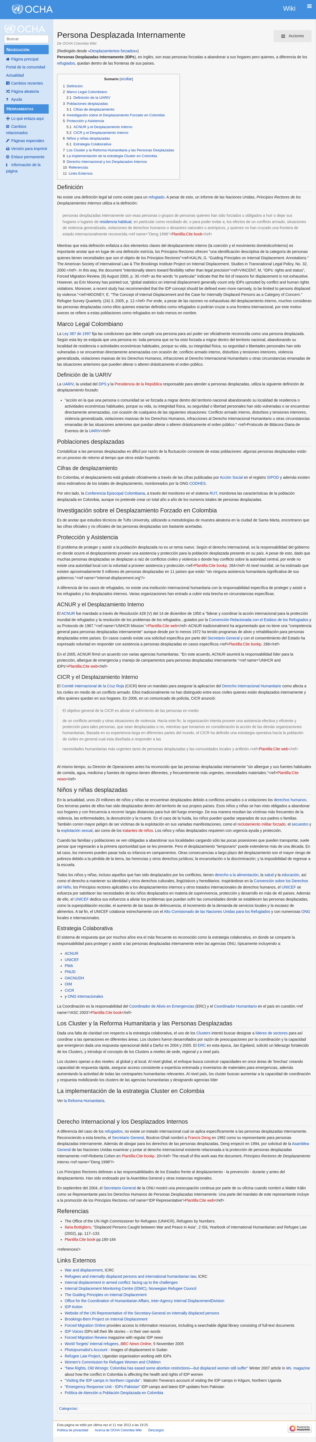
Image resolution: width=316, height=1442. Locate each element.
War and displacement (84, 1270)
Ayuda (16, 99)
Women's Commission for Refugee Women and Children (113, 1362)
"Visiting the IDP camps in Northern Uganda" (102, 1380)
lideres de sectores (272, 1033)
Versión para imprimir (29, 148)
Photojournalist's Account (86, 1350)
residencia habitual (115, 222)
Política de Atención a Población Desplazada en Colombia (114, 1393)
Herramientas (19, 108)
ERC (202, 1045)
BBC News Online (136, 1344)
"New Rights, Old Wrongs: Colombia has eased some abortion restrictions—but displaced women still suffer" (156, 1368)
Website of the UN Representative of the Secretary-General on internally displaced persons (142, 1313)
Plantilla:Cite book (186, 234)
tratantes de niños (137, 830)
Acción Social (231, 477)
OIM (68, 984)
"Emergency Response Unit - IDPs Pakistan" (103, 1387)
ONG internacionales (85, 996)
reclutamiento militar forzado (262, 824)
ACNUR (68, 613)
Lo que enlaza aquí (27, 118)
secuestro (300, 824)
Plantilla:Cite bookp (210, 565)
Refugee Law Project (82, 1356)
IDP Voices (74, 1331)
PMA (69, 966)
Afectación (120, 1408)
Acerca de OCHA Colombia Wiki (118, 1430)
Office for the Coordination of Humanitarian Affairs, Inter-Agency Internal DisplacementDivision (144, 1301)
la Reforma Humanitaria (84, 1100)
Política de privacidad (72, 1430)
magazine (298, 1368)
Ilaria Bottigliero (78, 1227)
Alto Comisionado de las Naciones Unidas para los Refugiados (217, 911)
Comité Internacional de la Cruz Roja (93, 686)
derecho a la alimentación (236, 875)
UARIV (68, 384)
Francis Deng (199, 1137)
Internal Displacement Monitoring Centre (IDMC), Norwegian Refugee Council (131, 1288)
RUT (213, 493)
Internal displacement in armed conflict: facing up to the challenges (121, 1282)
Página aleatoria (25, 91)
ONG (306, 911)
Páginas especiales (27, 141)
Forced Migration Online (85, 1325)
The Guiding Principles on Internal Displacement (106, 1295)
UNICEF (289, 887)
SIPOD (273, 477)
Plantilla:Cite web (162, 626)
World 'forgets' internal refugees (92, 1344)
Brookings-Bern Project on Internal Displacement (106, 1319)
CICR (69, 990)
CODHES (197, 483)
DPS (103, 384)
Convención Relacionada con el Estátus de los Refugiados (258, 620)
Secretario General (223, 638)
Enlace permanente (27, 157)
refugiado (156, 197)
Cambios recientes (27, 83)
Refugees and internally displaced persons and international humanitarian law (130, 1276)
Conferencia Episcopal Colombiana (115, 493)
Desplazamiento (93, 1408)
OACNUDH (74, 978)
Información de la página (23, 168)
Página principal (25, 59)
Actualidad (15, 75)
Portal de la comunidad (25, 67)
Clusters (203, 1033)
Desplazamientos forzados (112, 51)
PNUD (70, 972)
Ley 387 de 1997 (76, 333)
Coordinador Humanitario (235, 1006)
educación (290, 875)
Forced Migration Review (86, 1337)
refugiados (66, 63)
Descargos (156, 1430)
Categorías (68, 1408)
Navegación (17, 49)
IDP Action (74, 1307)
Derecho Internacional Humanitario (251, 686)
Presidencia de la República (138, 384)
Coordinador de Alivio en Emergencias (161, 1006)
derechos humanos (290, 800)
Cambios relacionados (17, 129)
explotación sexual (76, 830)
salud (269, 875)
